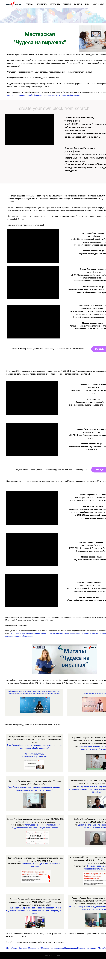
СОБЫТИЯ (67, 4)
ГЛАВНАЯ (29, 4)
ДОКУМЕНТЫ (42, 4)
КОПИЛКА (78, 4)
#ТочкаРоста (11, 948)
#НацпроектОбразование (28, 948)
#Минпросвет (91, 948)
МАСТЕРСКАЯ (98, 4)
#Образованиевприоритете (51, 948)
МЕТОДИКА (55, 4)
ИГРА (87, 4)
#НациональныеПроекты (74, 948)
